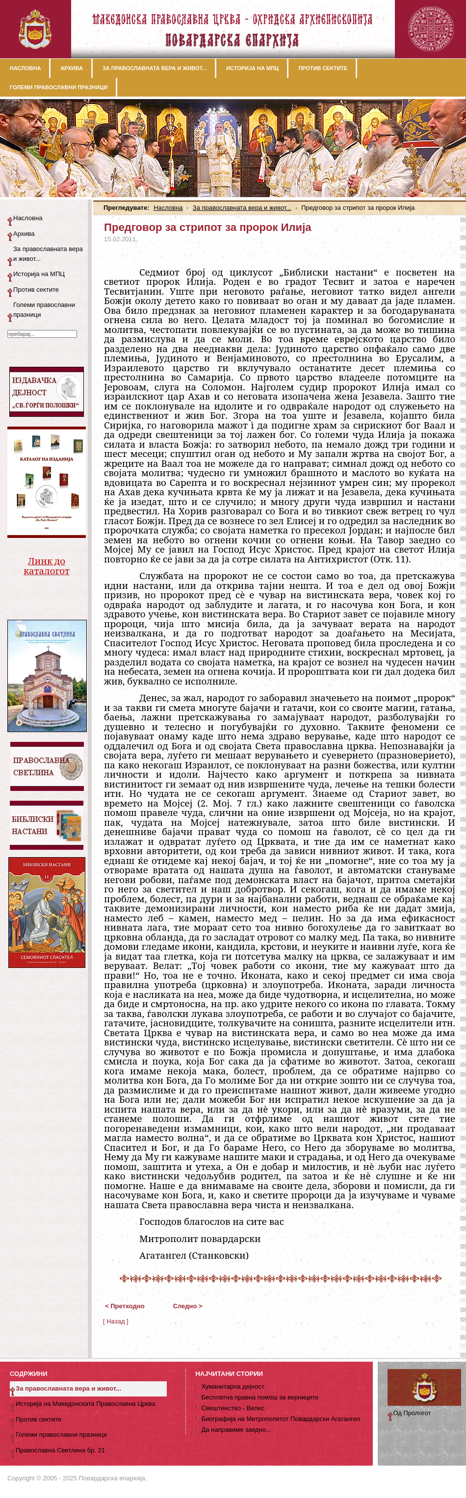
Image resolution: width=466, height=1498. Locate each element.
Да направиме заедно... (236, 1429)
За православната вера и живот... (242, 207)
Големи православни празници (44, 309)
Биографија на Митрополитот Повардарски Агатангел (280, 1418)
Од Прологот (412, 1413)
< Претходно (125, 1306)
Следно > (188, 1306)
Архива (24, 233)
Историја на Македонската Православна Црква (85, 1403)
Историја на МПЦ (39, 274)
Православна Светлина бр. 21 (60, 1450)
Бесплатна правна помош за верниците (259, 1397)
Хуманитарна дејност (232, 1386)
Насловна (168, 207)
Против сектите (36, 289)
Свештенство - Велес (232, 1408)
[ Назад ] (116, 1321)
